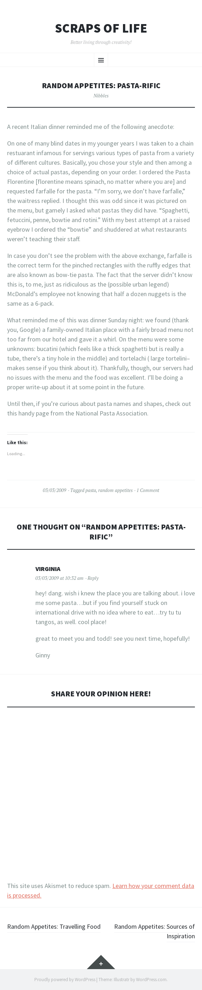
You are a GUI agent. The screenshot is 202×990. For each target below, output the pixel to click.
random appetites (115, 490)
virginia (48, 569)
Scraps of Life (101, 28)
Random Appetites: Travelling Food (54, 926)
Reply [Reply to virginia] (93, 578)
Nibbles (101, 95)
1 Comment (147, 490)
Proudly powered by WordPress (64, 980)
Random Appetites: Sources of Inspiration (154, 931)
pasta (90, 490)
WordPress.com (151, 980)
